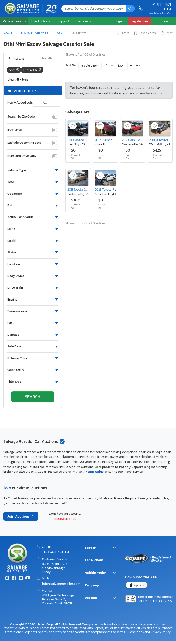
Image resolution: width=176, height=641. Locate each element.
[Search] (130, 8)
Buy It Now (14, 130)
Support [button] (64, 21)
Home (7, 33)
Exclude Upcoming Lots (24, 143)
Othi (60, 33)
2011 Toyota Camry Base (83, 189)
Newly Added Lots (20, 103)
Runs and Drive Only (21, 156)
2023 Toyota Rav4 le (108, 189)
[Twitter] (6, 578)
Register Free (65, 518)
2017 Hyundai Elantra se (111, 139)
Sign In (120, 21)
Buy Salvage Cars (34, 33)
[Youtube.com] (27, 578)
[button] (14, 21)
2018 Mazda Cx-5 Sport (83, 139)
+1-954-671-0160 (162, 7)
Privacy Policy (160, 632)
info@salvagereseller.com (61, 583)
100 (120, 65)
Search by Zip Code (21, 117)
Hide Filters (49, 58)
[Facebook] (13, 578)
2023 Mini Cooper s (135, 139)
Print (166, 33)
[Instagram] (20, 578)
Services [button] (83, 21)
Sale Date (90, 65)
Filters (122, 33)
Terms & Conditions (130, 632)
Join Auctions (18, 516)
